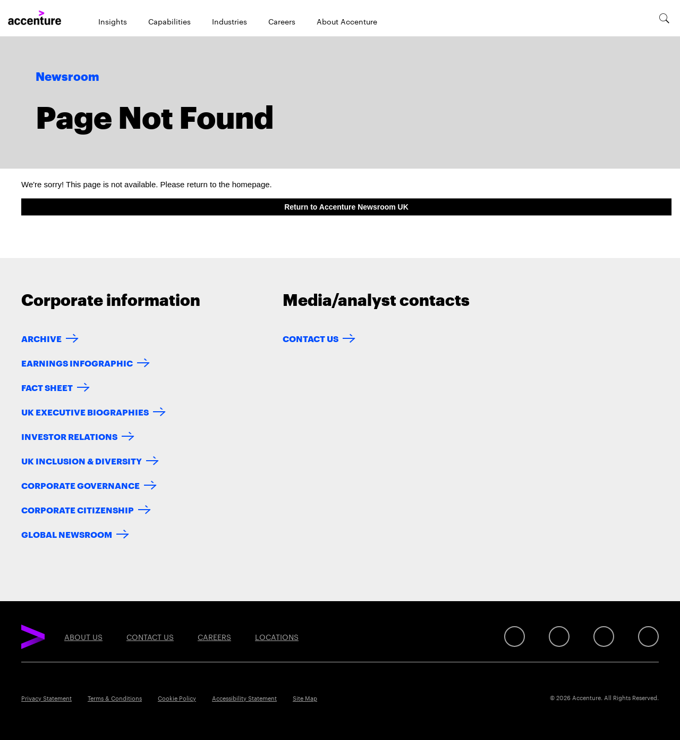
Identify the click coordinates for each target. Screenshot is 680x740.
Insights (112, 21)
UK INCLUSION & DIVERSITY (81, 460)
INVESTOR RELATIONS (69, 436)
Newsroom (67, 77)
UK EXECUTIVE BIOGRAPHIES (85, 411)
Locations (277, 636)
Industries (229, 21)
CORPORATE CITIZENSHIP (77, 509)
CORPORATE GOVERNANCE (80, 485)
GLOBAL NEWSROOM (66, 534)
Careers (281, 21)
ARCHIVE (41, 338)
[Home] (34, 18)
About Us (83, 636)
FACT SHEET (47, 387)
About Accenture (347, 21)
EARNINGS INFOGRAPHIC (77, 362)
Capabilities (169, 21)
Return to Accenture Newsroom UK (346, 207)
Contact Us (310, 338)
